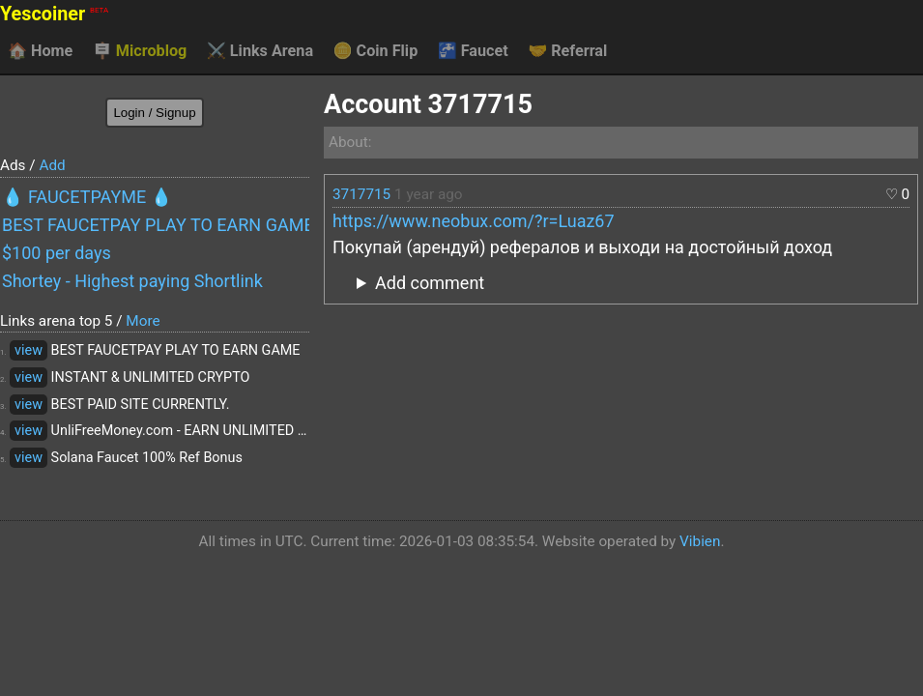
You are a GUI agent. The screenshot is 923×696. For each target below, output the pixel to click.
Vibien (699, 541)
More (142, 321)
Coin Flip (375, 51)
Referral (567, 51)
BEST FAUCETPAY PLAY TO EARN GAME (155, 225)
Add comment (429, 283)
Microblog (140, 51)
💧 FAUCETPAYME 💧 (87, 197)
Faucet (473, 51)
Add (52, 165)
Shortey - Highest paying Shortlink (132, 281)
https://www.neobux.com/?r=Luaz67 (473, 221)
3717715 (361, 194)
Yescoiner (54, 14)
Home (40, 51)
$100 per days (56, 253)
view (28, 350)
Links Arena (260, 51)
